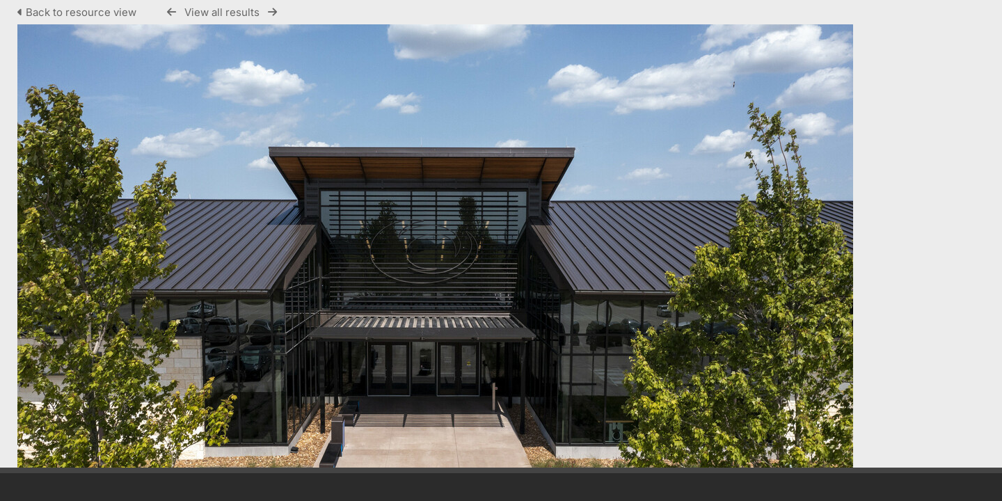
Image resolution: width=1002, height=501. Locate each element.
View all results (222, 12)
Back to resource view (78, 12)
